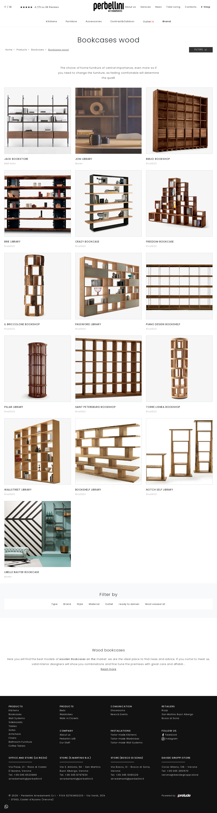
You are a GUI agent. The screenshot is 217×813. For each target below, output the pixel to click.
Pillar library (13, 407)
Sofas (12, 730)
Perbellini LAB (68, 738)
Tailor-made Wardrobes (125, 738)
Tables (13, 726)
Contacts (190, 6)
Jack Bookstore (16, 159)
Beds (63, 710)
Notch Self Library (159, 489)
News (158, 6)
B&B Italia (10, 163)
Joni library (83, 159)
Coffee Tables (17, 745)
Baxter (79, 163)
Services (145, 6)
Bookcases (37, 49)
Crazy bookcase (87, 241)
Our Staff (65, 742)
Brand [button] (67, 604)
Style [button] (80, 604)
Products (21, 49)
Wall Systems (17, 718)
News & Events (119, 714)
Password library (88, 324)
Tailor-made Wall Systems (126, 742)
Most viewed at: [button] (155, 604)
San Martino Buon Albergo (177, 714)
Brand (167, 21)
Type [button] (54, 604)
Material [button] (94, 604)
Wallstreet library (18, 489)
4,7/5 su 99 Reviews (47, 7)
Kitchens (51, 21)
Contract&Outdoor (122, 21)
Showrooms (118, 710)
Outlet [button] (109, 604)
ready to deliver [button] (129, 604)
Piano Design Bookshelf (163, 324)
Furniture (71, 21)
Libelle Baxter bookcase (21, 572)
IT (5, 6)
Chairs (12, 737)
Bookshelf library (88, 489)
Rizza (165, 710)
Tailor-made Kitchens (124, 734)
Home (8, 49)
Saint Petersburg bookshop (95, 407)
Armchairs (15, 734)
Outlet (148, 21)
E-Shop (205, 6)
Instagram (170, 738)
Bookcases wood (58, 49)
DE (10, 6)
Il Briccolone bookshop (22, 324)
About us (130, 6)
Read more (108, 669)
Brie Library (12, 241)
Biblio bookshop (158, 159)
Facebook (169, 734)
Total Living (173, 6)
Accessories (94, 21)
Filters (200, 50)
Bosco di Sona (170, 718)
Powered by (176, 796)
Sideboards (16, 722)
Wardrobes (66, 714)
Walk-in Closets (69, 718)
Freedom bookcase (160, 241)
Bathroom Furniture (20, 741)
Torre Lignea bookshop (163, 407)
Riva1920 (151, 163)
